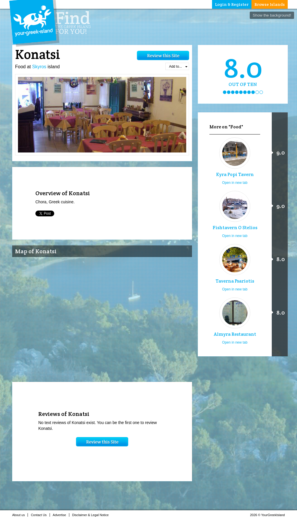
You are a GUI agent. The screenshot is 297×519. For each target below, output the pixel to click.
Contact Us (40, 515)
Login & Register (232, 4)
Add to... (178, 66)
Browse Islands (269, 4)
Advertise (61, 515)
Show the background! (272, 15)
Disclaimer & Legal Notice (92, 515)
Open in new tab (234, 183)
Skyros (39, 66)
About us (20, 515)
